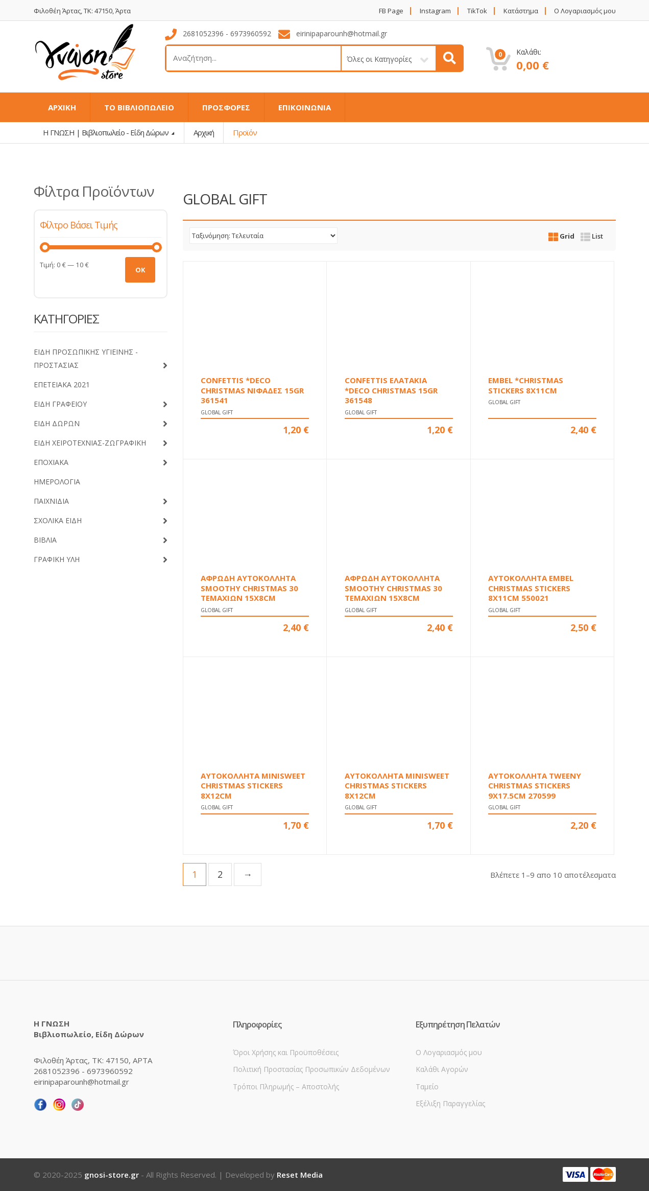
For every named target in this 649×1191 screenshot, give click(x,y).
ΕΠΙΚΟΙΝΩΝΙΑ (304, 107)
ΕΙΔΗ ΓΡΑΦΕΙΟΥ (101, 405)
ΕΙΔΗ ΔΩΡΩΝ (101, 424)
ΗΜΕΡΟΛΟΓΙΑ (57, 481)
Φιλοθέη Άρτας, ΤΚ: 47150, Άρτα (82, 11)
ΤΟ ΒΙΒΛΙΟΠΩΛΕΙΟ (139, 107)
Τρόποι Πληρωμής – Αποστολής (286, 1086)
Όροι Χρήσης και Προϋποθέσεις (286, 1052)
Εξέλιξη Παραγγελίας (450, 1103)
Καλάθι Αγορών (442, 1069)
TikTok (477, 11)
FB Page (391, 11)
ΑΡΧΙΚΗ (62, 107)
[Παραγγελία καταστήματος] (263, 235)
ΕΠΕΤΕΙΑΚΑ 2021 (62, 384)
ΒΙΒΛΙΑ (101, 540)
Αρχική (204, 132)
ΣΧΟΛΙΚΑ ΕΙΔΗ (101, 521)
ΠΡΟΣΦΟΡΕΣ (226, 107)
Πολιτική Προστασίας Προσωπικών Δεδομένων (311, 1069)
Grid (561, 236)
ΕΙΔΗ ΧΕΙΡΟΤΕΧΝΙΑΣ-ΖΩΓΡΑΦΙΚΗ (101, 443)
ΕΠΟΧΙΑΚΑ (101, 463)
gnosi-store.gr (111, 1175)
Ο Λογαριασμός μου (585, 11)
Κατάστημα (520, 11)
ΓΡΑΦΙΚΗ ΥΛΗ (101, 560)
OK (140, 269)
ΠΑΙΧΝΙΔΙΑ (101, 502)
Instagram (435, 11)
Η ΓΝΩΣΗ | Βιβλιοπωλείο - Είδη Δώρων (106, 132)
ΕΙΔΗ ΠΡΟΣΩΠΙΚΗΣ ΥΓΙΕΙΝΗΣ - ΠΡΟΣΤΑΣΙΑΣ (101, 360)
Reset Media (300, 1175)
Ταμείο (427, 1086)
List (592, 236)
